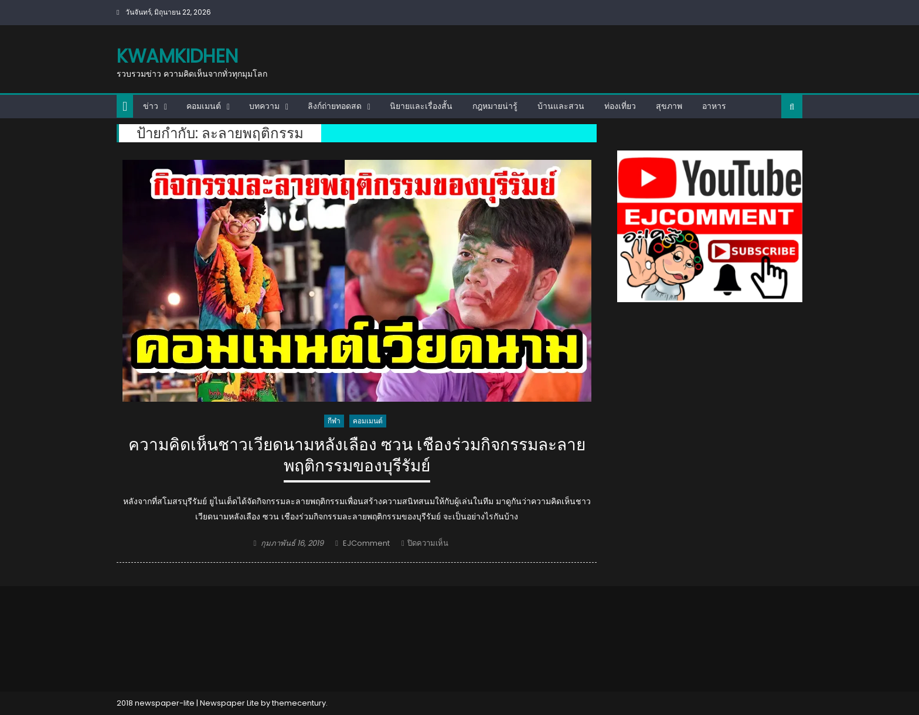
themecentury (299, 703)
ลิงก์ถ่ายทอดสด (335, 106)
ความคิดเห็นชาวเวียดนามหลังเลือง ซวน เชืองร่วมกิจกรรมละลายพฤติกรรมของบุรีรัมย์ (357, 456)
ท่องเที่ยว (620, 106)
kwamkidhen (177, 56)
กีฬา (334, 421)
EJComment (366, 543)
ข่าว (150, 106)
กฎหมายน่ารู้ (495, 106)
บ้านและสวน (560, 106)
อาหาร (714, 106)
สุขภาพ (669, 106)
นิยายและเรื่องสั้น (421, 106)
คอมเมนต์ (203, 106)
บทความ (264, 106)
